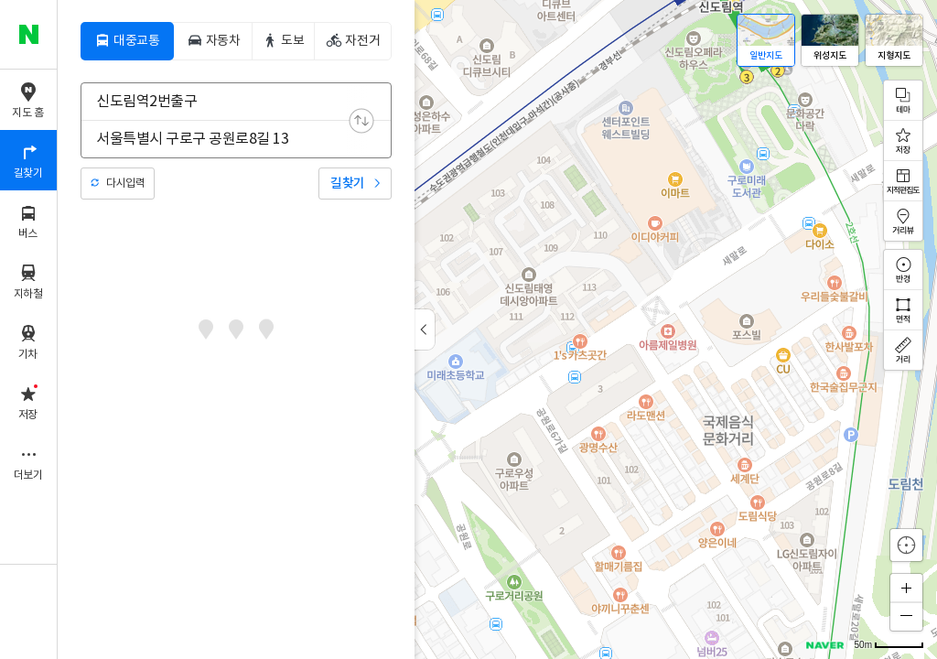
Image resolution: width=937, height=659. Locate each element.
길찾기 (347, 183)
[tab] (127, 41)
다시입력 (125, 183)
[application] (497, 329)
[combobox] (224, 101)
